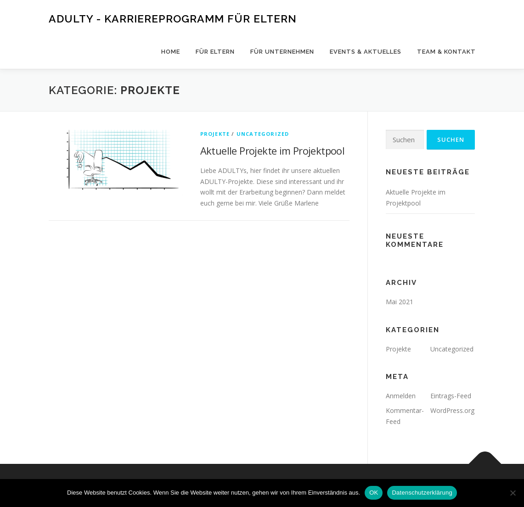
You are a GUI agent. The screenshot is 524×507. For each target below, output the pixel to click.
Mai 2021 (399, 301)
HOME (170, 51)
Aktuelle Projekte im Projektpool (272, 150)
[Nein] (512, 492)
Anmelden (401, 395)
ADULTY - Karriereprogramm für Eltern (173, 18)
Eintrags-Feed (450, 395)
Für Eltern (215, 51)
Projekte (215, 133)
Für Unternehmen (282, 51)
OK (373, 492)
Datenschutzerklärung (422, 492)
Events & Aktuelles (365, 51)
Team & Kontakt (446, 51)
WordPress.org (452, 410)
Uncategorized (263, 133)
